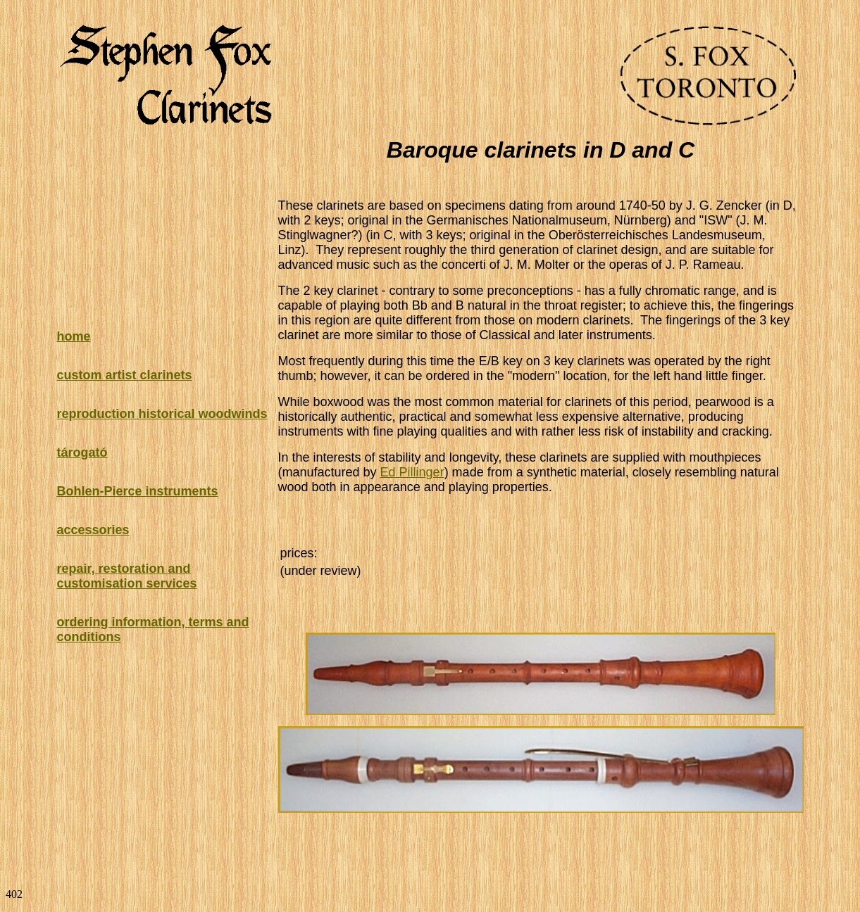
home (74, 336)
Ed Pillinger (412, 472)
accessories (93, 530)
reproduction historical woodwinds (162, 414)
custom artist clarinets (124, 375)
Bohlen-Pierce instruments (137, 491)
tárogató (82, 452)
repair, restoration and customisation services (127, 576)
